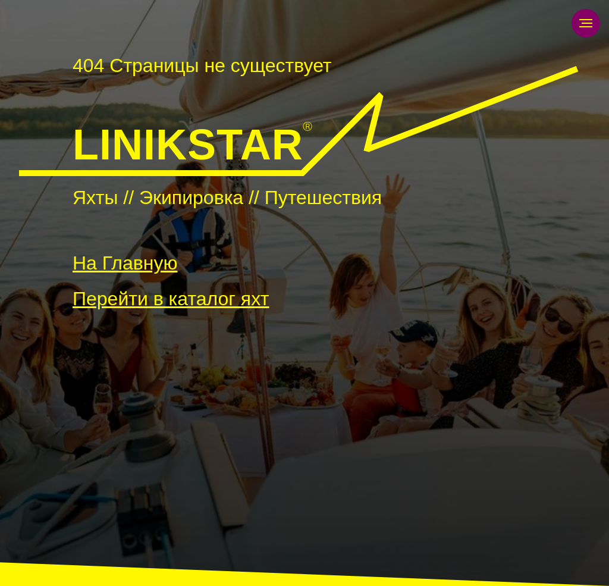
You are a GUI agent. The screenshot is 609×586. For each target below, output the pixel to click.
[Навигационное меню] (585, 23)
